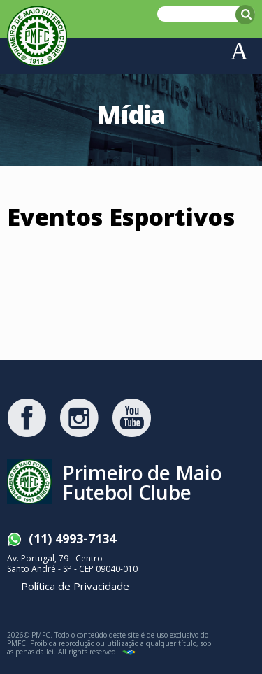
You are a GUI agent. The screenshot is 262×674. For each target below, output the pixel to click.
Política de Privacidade (75, 586)
